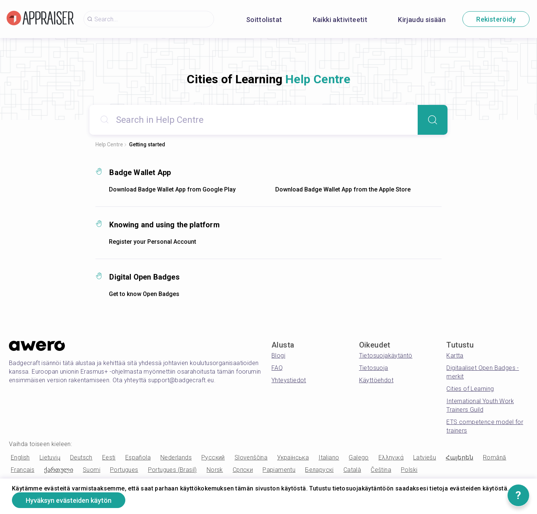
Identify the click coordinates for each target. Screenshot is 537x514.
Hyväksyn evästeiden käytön (69, 500)
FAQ (277, 367)
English (20, 457)
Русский (213, 457)
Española (138, 457)
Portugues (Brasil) (172, 469)
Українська (293, 457)
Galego (358, 457)
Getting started (147, 144)
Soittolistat (264, 20)
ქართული (58, 469)
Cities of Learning (470, 388)
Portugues (124, 469)
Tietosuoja (373, 367)
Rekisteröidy (496, 19)
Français (22, 469)
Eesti (109, 457)
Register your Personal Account (152, 241)
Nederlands (176, 457)
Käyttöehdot (376, 380)
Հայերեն (459, 457)
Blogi (278, 355)
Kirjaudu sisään (422, 20)
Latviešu (424, 457)
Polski (409, 469)
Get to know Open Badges (144, 294)
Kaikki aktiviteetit (340, 20)
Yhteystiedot (288, 380)
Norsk (215, 469)
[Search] (433, 120)
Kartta (454, 355)
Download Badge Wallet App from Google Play (172, 189)
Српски (243, 469)
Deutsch (81, 457)
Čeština (381, 469)
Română (494, 457)
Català (352, 469)
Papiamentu (279, 469)
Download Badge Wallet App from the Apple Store (343, 189)
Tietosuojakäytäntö (385, 355)
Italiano (328, 457)
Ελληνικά (391, 457)
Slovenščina (251, 457)
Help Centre (109, 144)
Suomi (91, 469)
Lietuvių (50, 457)
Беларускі (319, 469)
